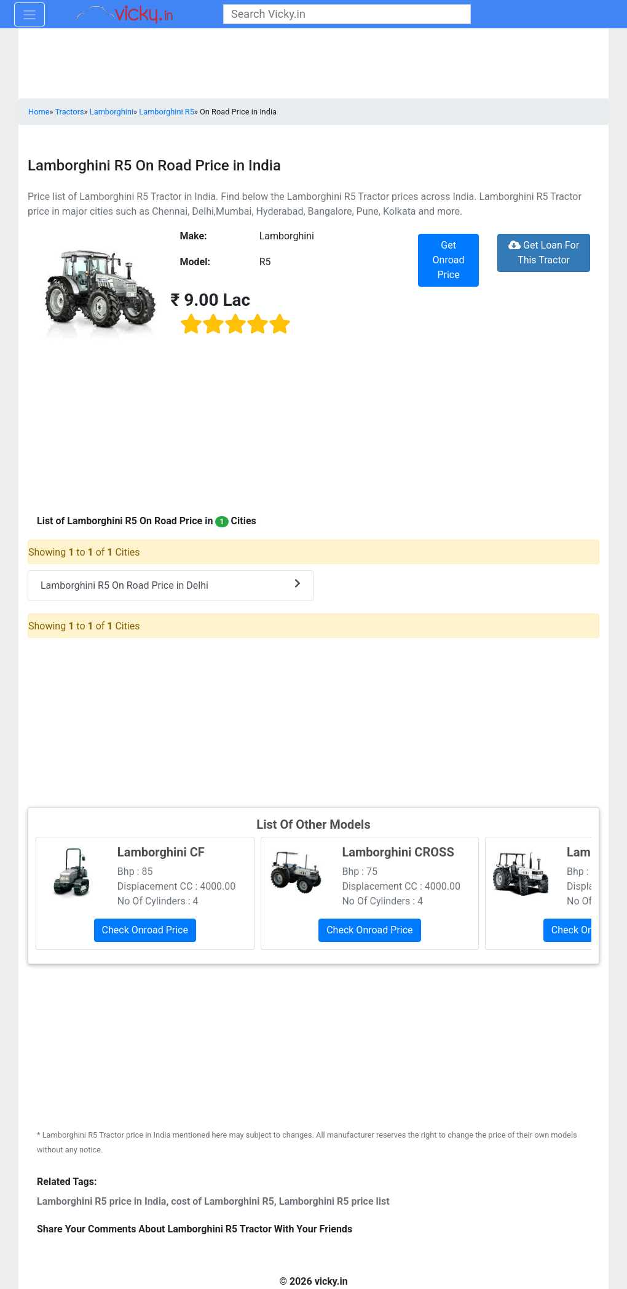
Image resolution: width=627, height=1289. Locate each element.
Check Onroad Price (145, 930)
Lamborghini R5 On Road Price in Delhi (171, 584)
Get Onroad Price (449, 260)
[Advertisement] (313, 721)
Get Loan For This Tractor (543, 252)
